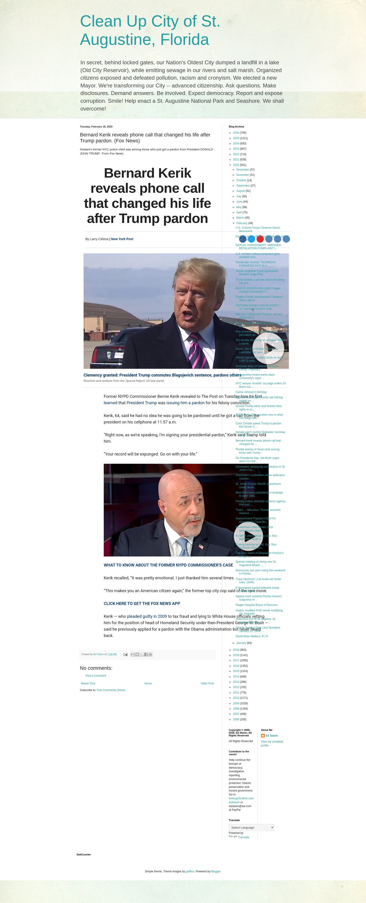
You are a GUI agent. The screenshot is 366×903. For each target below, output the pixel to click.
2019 (236, 649)
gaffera (190, 871)
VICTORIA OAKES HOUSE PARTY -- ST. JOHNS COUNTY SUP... (258, 307)
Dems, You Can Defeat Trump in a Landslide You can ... (256, 350)
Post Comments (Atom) (111, 690)
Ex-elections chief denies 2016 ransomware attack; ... (254, 529)
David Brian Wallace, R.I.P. (252, 636)
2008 (236, 708)
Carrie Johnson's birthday (251, 392)
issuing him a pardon (186, 402)
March (240, 217)
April (239, 212)
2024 (236, 143)
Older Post (207, 683)
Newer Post (88, 683)
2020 (236, 165)
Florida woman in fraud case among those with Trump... (257, 451)
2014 (236, 676)
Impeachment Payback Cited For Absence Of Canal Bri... (256, 520)
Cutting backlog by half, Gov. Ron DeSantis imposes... (256, 546)
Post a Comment (96, 675)
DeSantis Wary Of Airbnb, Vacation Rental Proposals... (257, 368)
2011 (236, 692)
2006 (236, 719)
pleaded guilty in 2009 (147, 616)
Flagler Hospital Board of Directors (257, 605)
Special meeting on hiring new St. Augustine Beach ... (256, 563)
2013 (236, 681)
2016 (236, 665)
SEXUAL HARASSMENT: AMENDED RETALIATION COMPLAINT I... (258, 247)
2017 (236, 660)
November (243, 174)
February (242, 223)
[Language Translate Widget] (251, 827)
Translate (239, 837)
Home (148, 683)
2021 (236, 159)
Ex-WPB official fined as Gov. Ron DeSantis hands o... (256, 537)
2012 (236, 687)
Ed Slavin (272, 735)
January (241, 643)
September (243, 185)
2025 (236, 138)
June (239, 201)
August (241, 191)
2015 (236, 671)
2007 (236, 714)
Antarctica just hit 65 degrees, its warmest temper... (255, 620)
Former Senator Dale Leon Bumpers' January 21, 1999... (258, 629)
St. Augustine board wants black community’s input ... (255, 376)
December (243, 169)
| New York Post (120, 239)
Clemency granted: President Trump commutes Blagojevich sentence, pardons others (162, 375)
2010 (236, 698)
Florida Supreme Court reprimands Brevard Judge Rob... (257, 272)
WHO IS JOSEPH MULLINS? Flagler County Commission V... (258, 290)
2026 (236, 132)
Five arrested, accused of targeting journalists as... (257, 333)
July (239, 196)
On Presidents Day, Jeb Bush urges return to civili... (257, 459)
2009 (236, 703)
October (241, 180)
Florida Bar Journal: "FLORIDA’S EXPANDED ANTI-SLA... (256, 264)
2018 (236, 655)
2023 (236, 148)
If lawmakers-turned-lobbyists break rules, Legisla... (257, 589)
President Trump (142, 402)
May (239, 207)
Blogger (216, 871)
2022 (236, 154)
